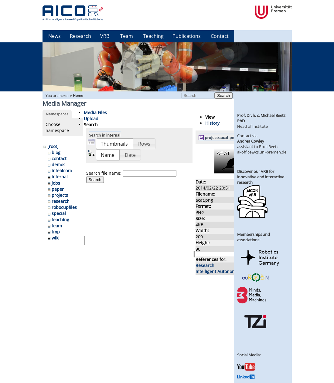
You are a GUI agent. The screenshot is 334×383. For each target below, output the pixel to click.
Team (126, 36)
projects (60, 195)
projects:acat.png (220, 137)
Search (223, 95)
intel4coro (62, 170)
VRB (104, 36)
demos (58, 164)
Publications (186, 36)
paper (58, 189)
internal (60, 177)
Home (78, 95)
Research (80, 36)
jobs (56, 183)
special (59, 213)
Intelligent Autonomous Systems (228, 271)
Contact (220, 36)
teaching (60, 220)
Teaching (153, 36)
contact (59, 158)
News (54, 36)
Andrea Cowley (250, 141)
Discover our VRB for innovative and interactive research (260, 177)
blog (56, 152)
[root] (53, 146)
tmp (56, 232)
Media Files (95, 112)
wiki (56, 238)
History (212, 123)
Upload (91, 118)
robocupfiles (64, 207)
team (57, 226)
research (61, 201)
